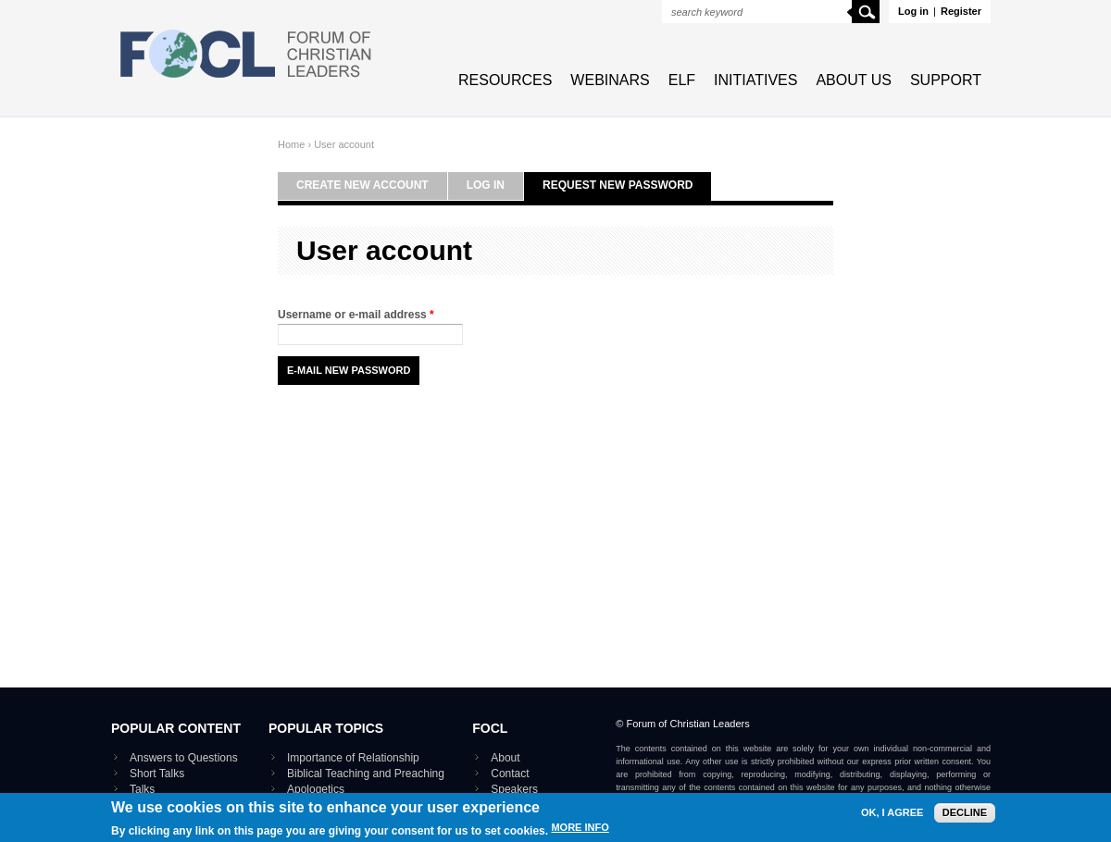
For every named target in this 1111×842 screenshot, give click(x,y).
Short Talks (157, 773)
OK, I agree (892, 820)
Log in (913, 11)
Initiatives (755, 80)
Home (291, 144)
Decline (964, 819)
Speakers (514, 789)
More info (579, 835)
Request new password (618, 185)
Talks (142, 789)
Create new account (362, 185)
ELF (681, 80)
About (505, 757)
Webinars (609, 80)
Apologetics (315, 789)
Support (945, 80)
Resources (505, 80)
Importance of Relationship (353, 757)
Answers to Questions (184, 757)
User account (344, 144)
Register (961, 11)
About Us (854, 80)
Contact (510, 773)
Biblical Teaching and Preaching (365, 773)
